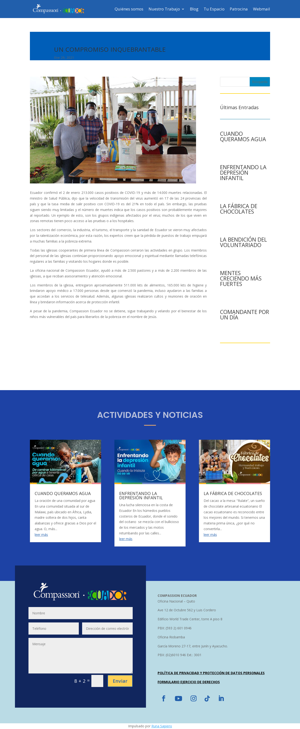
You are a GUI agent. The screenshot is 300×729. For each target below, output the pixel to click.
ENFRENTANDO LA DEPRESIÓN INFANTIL (243, 172)
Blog (194, 9)
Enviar (120, 681)
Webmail (261, 9)
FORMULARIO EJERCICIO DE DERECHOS (189, 682)
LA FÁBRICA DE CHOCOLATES (238, 208)
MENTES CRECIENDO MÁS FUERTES (241, 278)
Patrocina (239, 9)
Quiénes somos (129, 9)
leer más (41, 534)
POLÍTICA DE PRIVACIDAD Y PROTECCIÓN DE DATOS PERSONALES (211, 673)
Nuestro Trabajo (164, 9)
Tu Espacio (214, 9)
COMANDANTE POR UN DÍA (244, 314)
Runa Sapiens (161, 726)
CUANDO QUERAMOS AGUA (243, 136)
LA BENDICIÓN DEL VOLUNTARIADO (243, 242)
